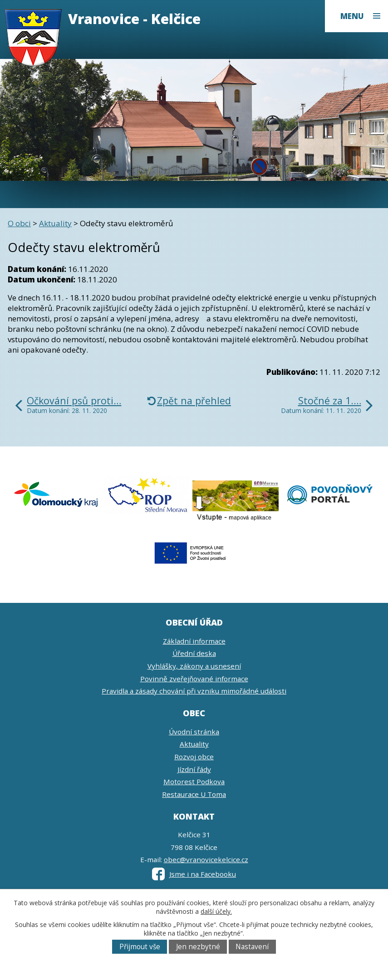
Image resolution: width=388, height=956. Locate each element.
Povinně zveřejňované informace (194, 678)
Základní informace (194, 640)
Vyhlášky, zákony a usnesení (194, 665)
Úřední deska (194, 653)
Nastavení (252, 946)
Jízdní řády (194, 769)
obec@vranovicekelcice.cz (206, 859)
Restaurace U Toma (194, 794)
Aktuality (55, 223)
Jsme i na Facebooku (194, 873)
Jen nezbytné (198, 946)
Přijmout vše (139, 946)
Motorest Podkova (194, 781)
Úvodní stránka (194, 731)
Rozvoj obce (194, 756)
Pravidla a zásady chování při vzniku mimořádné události (194, 690)
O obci (19, 223)
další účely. (216, 911)
